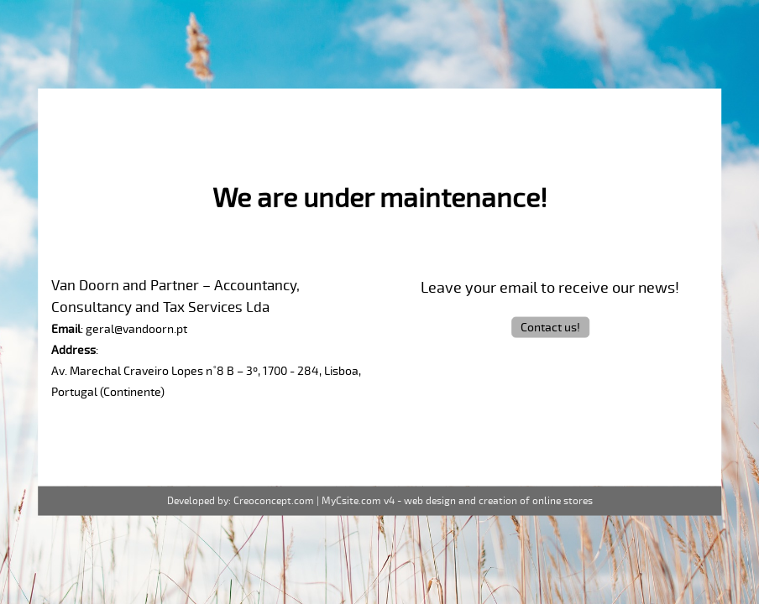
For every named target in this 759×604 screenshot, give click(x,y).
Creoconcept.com (273, 500)
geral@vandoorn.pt (136, 328)
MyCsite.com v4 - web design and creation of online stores (457, 500)
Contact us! (550, 327)
